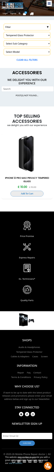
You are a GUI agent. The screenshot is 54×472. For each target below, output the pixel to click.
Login (5, 13)
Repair (20, 372)
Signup (13, 13)
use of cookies (15, 463)
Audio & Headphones (29, 347)
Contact (37, 372)
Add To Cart (27, 193)
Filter (27, 27)
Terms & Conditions (21, 377)
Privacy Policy (41, 377)
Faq (28, 372)
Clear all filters (27, 59)
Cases (35, 356)
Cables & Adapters (20, 356)
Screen (44, 356)
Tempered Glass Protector (29, 351)
